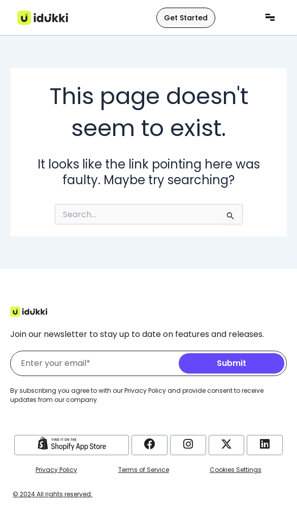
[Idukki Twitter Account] (226, 444)
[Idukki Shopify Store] (72, 443)
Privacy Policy (56, 469)
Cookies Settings (235, 469)
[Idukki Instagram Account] (187, 444)
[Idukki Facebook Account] (149, 444)
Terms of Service (143, 469)
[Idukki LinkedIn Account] (264, 444)
